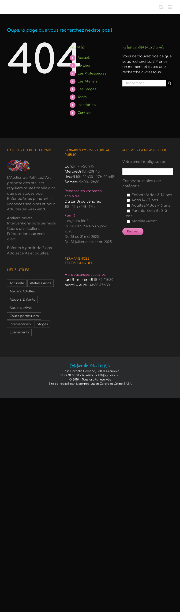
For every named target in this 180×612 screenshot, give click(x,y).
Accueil (84, 58)
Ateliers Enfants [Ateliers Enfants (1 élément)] (22, 299)
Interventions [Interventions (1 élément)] (20, 324)
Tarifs (82, 97)
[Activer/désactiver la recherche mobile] (161, 7)
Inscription (87, 105)
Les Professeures (92, 73)
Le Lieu (84, 65)
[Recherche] (169, 83)
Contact (84, 113)
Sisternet (82, 383)
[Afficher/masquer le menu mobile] (170, 7)
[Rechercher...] (144, 83)
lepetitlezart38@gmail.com (101, 375)
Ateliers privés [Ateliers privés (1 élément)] (21, 308)
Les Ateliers (88, 81)
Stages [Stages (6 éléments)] (42, 324)
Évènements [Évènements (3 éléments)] (19, 332)
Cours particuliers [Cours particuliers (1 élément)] (24, 316)
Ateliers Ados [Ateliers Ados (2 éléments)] (40, 283)
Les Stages (87, 89)
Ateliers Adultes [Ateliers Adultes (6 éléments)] (22, 291)
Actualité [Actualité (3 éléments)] (17, 283)
